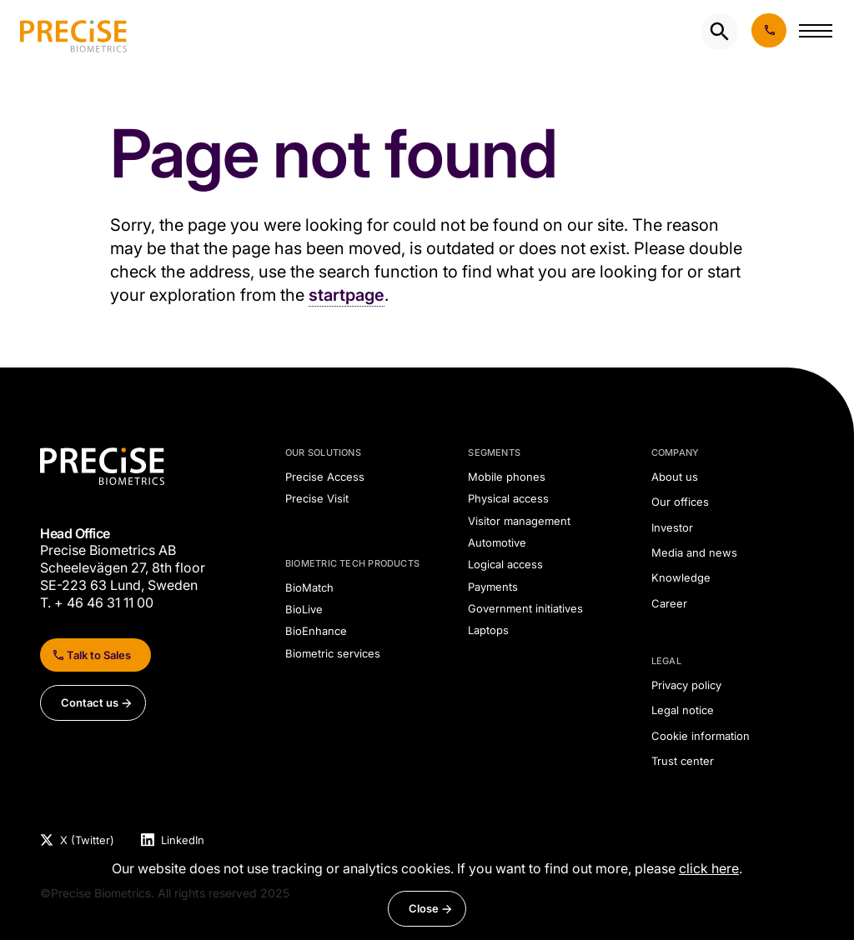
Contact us (89, 702)
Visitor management (519, 521)
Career (669, 603)
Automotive (497, 542)
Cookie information (700, 735)
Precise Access (324, 476)
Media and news (694, 552)
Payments (493, 586)
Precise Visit (317, 498)
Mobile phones (506, 476)
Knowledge (681, 577)
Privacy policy (686, 685)
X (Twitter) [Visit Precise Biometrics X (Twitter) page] (87, 840)
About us (674, 476)
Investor (672, 527)
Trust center (682, 761)
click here (709, 868)
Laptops (488, 630)
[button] (816, 34)
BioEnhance (316, 631)
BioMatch (309, 587)
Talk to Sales (99, 655)
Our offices (680, 501)
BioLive (304, 609)
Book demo (768, 30)
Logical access (505, 564)
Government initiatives (525, 608)
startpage (346, 295)
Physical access (508, 498)
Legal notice (682, 710)
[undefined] (73, 31)
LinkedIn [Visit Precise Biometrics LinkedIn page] (182, 840)
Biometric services (332, 653)
